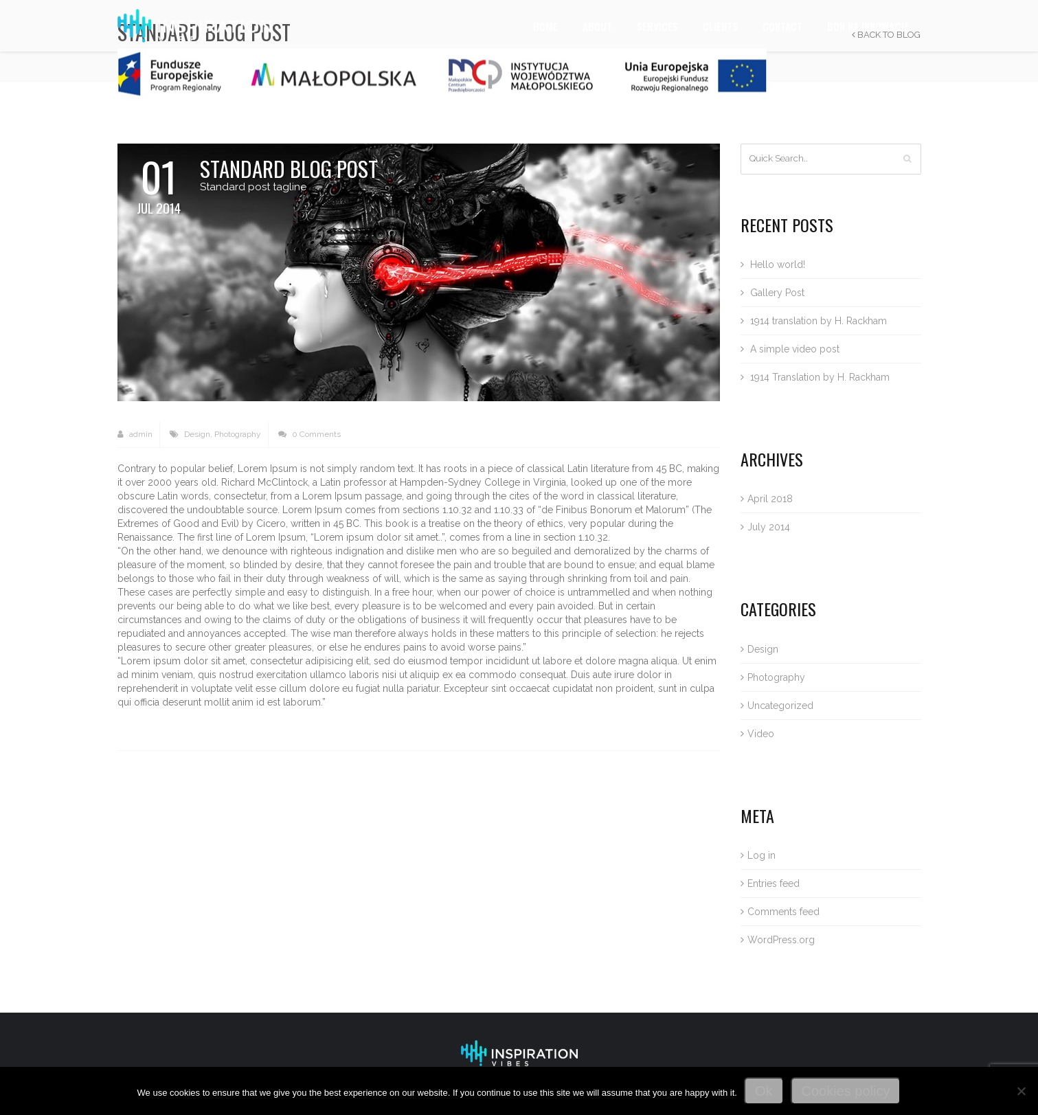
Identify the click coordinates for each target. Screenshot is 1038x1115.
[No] (1021, 1091)
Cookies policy (846, 1091)
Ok (764, 1091)
